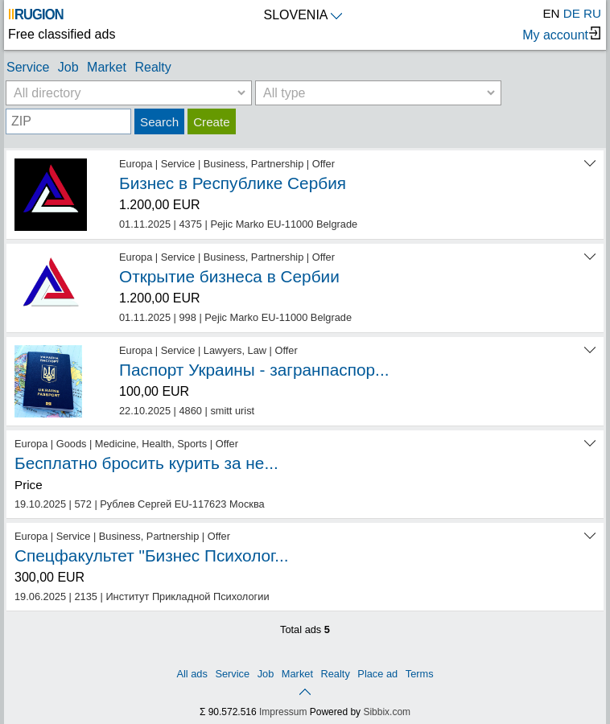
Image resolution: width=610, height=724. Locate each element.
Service (27, 67)
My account (561, 34)
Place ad (377, 674)
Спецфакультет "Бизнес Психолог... (151, 555)
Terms (420, 674)
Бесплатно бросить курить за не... (146, 463)
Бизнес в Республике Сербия (232, 183)
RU (592, 13)
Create (211, 122)
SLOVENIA (302, 15)
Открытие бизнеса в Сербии (229, 276)
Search (159, 122)
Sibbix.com (386, 712)
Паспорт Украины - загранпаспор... (254, 369)
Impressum (283, 712)
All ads (191, 674)
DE (571, 13)
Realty (152, 67)
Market (106, 67)
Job (68, 67)
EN (550, 13)
